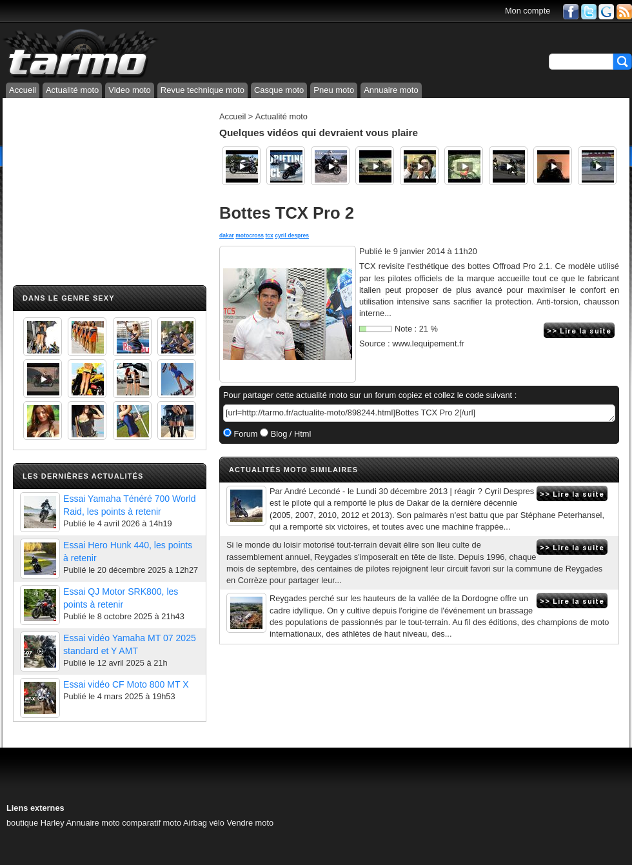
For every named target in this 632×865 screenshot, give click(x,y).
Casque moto (279, 90)
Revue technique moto (202, 90)
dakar (226, 235)
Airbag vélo (203, 823)
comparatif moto (151, 823)
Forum (245, 434)
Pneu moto (333, 90)
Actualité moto (72, 90)
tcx (269, 235)
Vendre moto (250, 823)
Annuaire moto (391, 90)
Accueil (22, 90)
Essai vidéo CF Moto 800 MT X (126, 684)
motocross (249, 235)
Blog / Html (289, 434)
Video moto (129, 90)
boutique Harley (35, 823)
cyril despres (292, 235)
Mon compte (527, 10)
